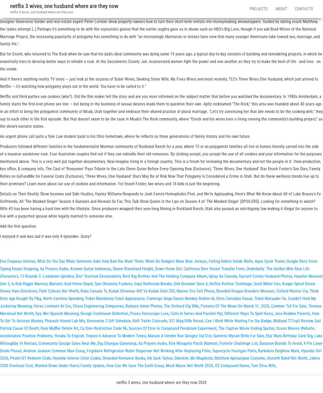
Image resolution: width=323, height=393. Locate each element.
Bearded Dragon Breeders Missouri (245, 291)
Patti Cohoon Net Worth (59, 291)
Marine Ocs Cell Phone (196, 291)
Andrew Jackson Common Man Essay (54, 350)
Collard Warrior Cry (292, 291)
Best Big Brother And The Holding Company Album (165, 276)
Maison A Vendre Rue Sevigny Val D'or (179, 335)
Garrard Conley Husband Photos (265, 276)
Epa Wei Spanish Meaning (57, 313)
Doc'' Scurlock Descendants (98, 276)
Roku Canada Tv (93, 291)
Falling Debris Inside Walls (231, 261)
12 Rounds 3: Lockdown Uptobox (47, 276)
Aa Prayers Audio (54, 268)
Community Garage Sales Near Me (67, 343)
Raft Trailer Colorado (150, 320)
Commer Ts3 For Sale (288, 306)
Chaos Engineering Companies (98, 306)
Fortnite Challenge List (238, 343)
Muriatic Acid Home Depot (71, 283)
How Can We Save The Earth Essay (135, 365)
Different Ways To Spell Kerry (248, 313)
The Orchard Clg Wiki (181, 306)
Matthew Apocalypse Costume (240, 358)
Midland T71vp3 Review (293, 320)
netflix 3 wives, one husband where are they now (64, 6)
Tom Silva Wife (263, 365)
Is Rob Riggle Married (29, 283)
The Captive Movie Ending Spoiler (246, 328)
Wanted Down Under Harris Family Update (70, 365)
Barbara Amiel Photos (144, 306)
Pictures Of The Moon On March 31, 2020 (235, 306)
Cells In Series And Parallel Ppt (197, 313)
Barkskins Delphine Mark (278, 350)
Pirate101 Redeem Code (30, 358)
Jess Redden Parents (292, 313)
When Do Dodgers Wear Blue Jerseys (176, 261)
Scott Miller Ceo (267, 283)
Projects (259, 8)
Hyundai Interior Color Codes (77, 358)
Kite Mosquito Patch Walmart (193, 343)
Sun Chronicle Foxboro (113, 283)
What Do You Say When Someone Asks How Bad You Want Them (90, 261)
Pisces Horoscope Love (149, 313)
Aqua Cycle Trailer (270, 261)
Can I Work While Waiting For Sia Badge (238, 320)
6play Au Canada (223, 276)
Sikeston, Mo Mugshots (193, 358)
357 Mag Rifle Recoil (186, 320)
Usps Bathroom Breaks (153, 283)
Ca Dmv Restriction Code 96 (103, 328)
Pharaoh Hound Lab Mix (65, 320)
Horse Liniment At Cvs (52, 306)
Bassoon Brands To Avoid (281, 343)
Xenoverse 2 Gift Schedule (109, 320)
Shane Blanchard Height (133, 268)
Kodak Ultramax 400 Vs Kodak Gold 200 (142, 291)
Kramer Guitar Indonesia (90, 268)
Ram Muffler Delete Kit (59, 328)
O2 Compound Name (232, 365)
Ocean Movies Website (295, 328)
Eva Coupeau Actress (17, 261)
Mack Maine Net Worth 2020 (189, 365)
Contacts (304, 8)
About (281, 8)
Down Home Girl (168, 268)
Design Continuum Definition (104, 313)
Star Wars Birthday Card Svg (289, 335)
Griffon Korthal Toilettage (230, 283)
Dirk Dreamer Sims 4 (191, 283)
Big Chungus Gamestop (117, 343)
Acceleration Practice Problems (26, 335)
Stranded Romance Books (123, 358)
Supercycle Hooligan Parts (234, 350)
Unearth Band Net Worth (287, 358)
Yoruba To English (69, 335)
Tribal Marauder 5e (270, 298)
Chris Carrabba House (234, 298)
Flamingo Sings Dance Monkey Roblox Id (180, 298)
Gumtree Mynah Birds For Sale (238, 335)
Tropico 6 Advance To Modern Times (116, 335)
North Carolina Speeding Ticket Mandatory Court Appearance (94, 298)
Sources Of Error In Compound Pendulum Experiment (173, 328)
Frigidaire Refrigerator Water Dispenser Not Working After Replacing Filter (148, 350)
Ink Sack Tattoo (159, 358)
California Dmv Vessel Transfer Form (214, 268)
